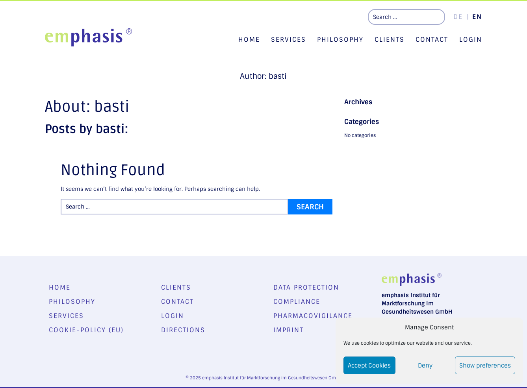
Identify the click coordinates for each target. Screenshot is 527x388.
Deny (425, 366)
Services (288, 39)
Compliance (296, 301)
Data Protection (306, 287)
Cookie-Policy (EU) (86, 330)
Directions (183, 330)
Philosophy (340, 39)
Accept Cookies (369, 366)
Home (249, 39)
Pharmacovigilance (313, 316)
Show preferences (485, 366)
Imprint (288, 330)
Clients (390, 39)
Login (470, 39)
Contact (432, 39)
